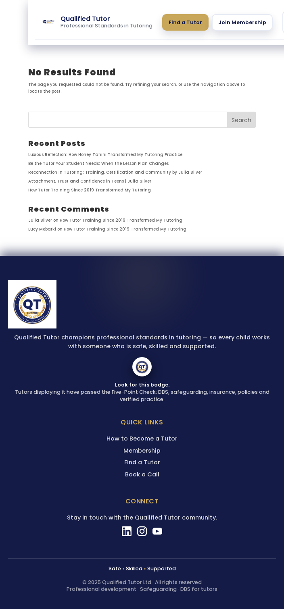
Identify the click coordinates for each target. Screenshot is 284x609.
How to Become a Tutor (142, 438)
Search (241, 120)
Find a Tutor (185, 22)
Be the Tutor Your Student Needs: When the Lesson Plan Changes (98, 163)
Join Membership (242, 22)
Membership (142, 451)
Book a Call (142, 474)
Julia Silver (40, 220)
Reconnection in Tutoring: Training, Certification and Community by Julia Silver (115, 172)
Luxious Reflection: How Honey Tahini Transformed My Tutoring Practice (105, 155)
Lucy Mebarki (42, 229)
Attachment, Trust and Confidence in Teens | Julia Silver (89, 181)
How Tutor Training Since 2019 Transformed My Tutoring (89, 190)
